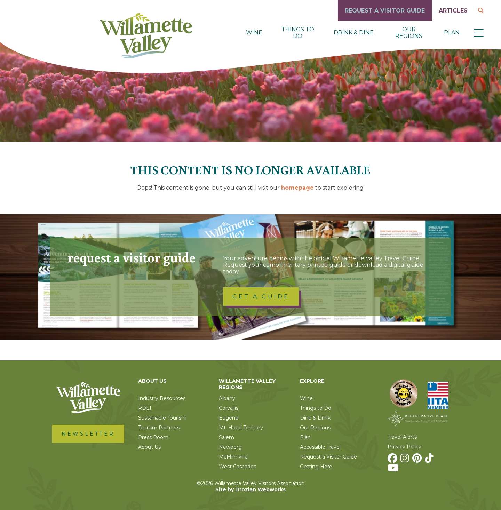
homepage (297, 187)
